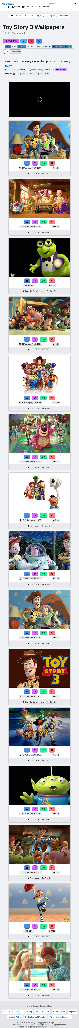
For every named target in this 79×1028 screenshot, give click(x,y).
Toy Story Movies (43, 74)
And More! (61, 70)
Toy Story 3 (41, 16)
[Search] (75, 4)
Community (27, 7)
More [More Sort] (46, 46)
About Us (7, 1012)
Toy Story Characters (26, 74)
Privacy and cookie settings (60, 1017)
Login (37, 7)
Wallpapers (15, 52)
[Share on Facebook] (39, 41)
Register (45, 7)
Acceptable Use (59, 1012)
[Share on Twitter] (23, 41)
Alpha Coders (8, 4)
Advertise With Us (15, 1017)
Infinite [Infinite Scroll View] (22, 46)
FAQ (16, 1012)
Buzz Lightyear (30, 70)
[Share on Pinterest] (31, 41)
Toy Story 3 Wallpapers (58, 16)
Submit (16, 7)
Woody (40, 70)
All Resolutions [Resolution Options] (59, 46)
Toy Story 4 (49, 70)
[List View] (14, 46)
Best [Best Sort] (38, 46)
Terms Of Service (42, 1012)
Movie (18, 16)
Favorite (11, 41)
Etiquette (72, 1012)
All (5, 52)
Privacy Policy (26, 1012)
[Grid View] (8, 46)
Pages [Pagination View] (30, 46)
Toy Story (29, 16)
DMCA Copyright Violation (35, 1017)
